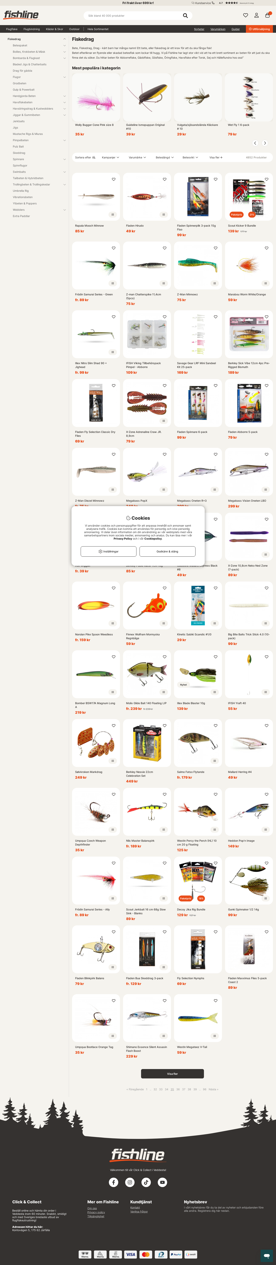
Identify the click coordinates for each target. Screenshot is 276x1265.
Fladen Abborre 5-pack (243, 431)
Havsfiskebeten (37, 102)
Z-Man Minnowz (187, 294)
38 (189, 1089)
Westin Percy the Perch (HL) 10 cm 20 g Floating (197, 842)
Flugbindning (32, 29)
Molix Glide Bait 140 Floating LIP (146, 703)
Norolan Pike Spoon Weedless (94, 634)
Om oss (92, 1208)
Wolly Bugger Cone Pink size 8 (94, 124)
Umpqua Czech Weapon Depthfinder (90, 842)
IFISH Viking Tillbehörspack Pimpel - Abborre (143, 365)
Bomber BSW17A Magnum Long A (95, 705)
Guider (236, 29)
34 (166, 1089)
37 (183, 1089)
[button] (244, 3)
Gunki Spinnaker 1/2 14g (243, 909)
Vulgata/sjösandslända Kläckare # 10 (197, 126)
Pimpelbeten (37, 140)
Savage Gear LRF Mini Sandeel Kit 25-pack (196, 365)
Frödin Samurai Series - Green (94, 294)
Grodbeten (19, 83)
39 (195, 1089)
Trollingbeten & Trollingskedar (37, 184)
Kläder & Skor (54, 29)
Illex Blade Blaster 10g (191, 703)
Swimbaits (37, 171)
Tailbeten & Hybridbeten (28, 178)
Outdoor (74, 29)
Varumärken (217, 29)
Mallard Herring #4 (240, 771)
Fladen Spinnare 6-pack (192, 431)
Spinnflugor (20, 165)
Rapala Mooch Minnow (89, 225)
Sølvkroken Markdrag (88, 771)
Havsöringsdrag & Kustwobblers (37, 108)
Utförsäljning (259, 29)
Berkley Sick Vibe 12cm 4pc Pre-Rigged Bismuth (249, 365)
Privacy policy (96, 1212)
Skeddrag (19, 152)
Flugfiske (11, 29)
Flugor (37, 77)
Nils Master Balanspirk (140, 840)
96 (204, 1089)
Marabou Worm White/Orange (247, 294)
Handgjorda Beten (37, 95)
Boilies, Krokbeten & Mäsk (37, 51)
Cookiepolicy (153, 538)
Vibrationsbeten (23, 197)
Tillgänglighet (95, 1216)
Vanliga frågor (139, 1211)
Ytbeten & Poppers (25, 203)
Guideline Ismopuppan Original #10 (145, 126)
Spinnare (37, 159)
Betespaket (37, 45)
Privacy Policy (123, 538)
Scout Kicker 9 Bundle (242, 225)
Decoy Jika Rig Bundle (191, 909)
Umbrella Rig (21, 190)
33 (161, 1089)
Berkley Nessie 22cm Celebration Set (139, 773)
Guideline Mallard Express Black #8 (197, 567)
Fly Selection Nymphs (190, 978)
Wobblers (37, 209)
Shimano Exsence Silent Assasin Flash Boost (146, 1048)
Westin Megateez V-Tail (192, 1047)
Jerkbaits (19, 121)
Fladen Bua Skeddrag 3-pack (144, 978)
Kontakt (135, 1207)
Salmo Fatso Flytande (190, 771)
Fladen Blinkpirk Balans (89, 978)
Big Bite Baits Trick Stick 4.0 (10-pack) (249, 636)
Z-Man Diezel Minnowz (89, 500)
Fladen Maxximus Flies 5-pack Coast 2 (247, 980)
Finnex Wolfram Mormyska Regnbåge (143, 636)
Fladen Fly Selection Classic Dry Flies (95, 433)
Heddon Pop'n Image (241, 840)
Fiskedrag (34, 39)
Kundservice (203, 3)
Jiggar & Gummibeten (37, 114)
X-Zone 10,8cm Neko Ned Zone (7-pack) (248, 567)
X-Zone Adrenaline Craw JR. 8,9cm (144, 433)
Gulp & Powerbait (23, 89)
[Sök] (138, 15)
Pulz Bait (18, 146)
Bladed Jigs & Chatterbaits (29, 64)
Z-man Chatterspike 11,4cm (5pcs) (143, 296)
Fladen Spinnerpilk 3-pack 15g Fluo (196, 227)
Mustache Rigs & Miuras (28, 133)
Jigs (15, 127)
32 (155, 1089)
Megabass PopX (136, 500)
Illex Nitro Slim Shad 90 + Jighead (91, 365)
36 (178, 1089)
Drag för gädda (22, 70)
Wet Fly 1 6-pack (238, 124)
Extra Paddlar (21, 216)
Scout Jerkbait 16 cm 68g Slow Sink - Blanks (146, 911)
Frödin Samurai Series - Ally (92, 909)
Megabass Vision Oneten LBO (247, 500)
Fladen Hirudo (135, 225)
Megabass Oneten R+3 (192, 500)
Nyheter (199, 29)
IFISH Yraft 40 (237, 703)
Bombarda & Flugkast (37, 58)
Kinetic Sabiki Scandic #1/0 (194, 634)
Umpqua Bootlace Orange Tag (94, 1047)
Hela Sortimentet (98, 29)
